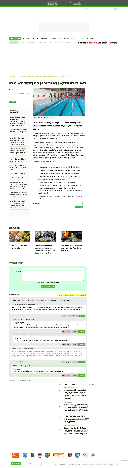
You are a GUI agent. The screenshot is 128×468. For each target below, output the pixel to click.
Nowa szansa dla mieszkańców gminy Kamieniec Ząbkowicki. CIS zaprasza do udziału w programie (76, 431)
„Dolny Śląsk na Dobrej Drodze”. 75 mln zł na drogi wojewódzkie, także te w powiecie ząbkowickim (18, 185)
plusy (68, 315)
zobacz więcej (21, 212)
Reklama (90, 39)
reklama (62, 464)
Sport (22, 42)
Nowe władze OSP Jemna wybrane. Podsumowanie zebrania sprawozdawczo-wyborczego (18, 152)
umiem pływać (16, 224)
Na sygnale (31, 42)
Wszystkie (13, 42)
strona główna (14, 76)
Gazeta (80, 39)
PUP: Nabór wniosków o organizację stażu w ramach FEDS (18, 167)
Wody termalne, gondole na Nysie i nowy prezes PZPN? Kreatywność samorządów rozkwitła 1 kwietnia (76, 407)
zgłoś (63, 315)
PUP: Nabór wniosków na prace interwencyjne (18, 160)
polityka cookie (113, 464)
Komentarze (55, 39)
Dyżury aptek (69, 39)
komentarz (18, 272)
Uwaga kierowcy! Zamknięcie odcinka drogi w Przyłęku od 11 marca (71, 248)
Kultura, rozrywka (30, 39)
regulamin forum (55, 282)
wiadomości (23, 76)
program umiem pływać (34, 224)
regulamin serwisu (101, 464)
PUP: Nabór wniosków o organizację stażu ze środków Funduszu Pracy (18, 176)
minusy (75, 315)
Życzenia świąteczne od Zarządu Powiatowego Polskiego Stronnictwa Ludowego (17, 204)
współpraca (70, 464)
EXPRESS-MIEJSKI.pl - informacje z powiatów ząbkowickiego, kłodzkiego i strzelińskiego (28, 3)
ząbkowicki (77, 3)
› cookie (86, 8)
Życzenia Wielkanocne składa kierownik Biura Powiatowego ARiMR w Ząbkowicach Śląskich (17, 141)
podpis (19, 269)
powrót (12, 380)
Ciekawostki (69, 42)
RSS (56, 464)
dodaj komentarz (48, 286)
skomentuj (82, 315)
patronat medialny (87, 464)
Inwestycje (42, 42)
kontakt (78, 464)
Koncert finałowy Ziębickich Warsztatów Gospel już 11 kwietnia (18, 132)
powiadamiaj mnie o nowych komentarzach (72, 295)
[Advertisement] (64, 60)
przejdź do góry (25, 380)
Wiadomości (15, 39)
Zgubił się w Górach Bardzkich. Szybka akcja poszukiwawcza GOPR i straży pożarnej (76, 419)
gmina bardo (24, 224)
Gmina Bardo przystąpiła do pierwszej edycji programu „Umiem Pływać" (48, 76)
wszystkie (69, 3)
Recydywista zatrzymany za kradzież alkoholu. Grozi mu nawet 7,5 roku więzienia (18, 195)
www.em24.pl (53, 3)
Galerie (44, 39)
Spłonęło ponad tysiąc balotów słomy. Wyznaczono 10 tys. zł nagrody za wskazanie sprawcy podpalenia (17, 121)
